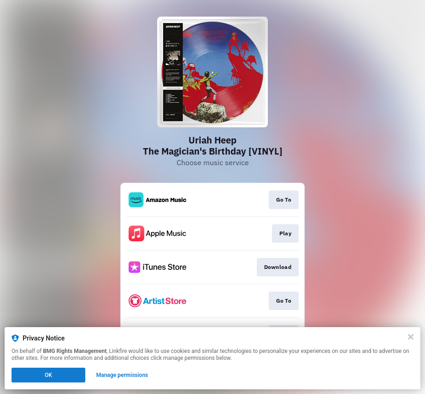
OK (48, 375)
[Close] (410, 336)
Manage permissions (122, 375)
